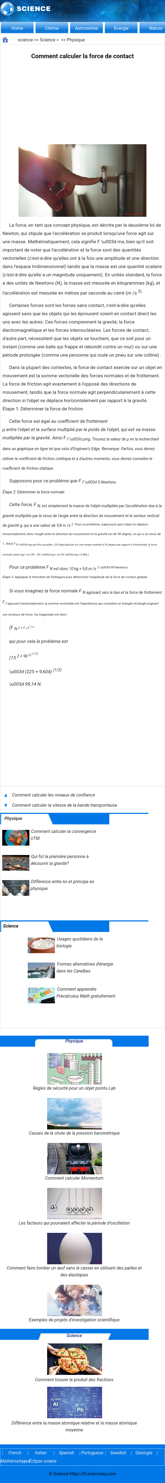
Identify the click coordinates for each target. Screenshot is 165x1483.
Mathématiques (11, 1461)
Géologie (144, 1452)
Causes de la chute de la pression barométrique (74, 1117)
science (25, 39)
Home (17, 28)
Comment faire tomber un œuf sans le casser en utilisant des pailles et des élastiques (74, 1255)
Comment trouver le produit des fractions (74, 1362)
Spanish (66, 1452)
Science (47, 39)
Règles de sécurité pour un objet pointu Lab (74, 1072)
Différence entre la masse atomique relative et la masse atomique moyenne (74, 1410)
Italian (41, 1452)
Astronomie (86, 28)
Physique (76, 39)
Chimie (52, 28)
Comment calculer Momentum (74, 1162)
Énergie (121, 28)
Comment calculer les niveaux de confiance (53, 795)
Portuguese (92, 1452)
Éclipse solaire (42, 1461)
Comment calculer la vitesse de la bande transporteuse (65, 805)
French (15, 1452)
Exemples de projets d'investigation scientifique (74, 1303)
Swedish (118, 1452)
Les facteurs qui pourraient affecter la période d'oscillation (74, 1207)
